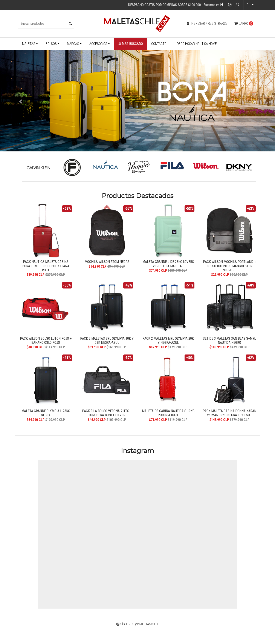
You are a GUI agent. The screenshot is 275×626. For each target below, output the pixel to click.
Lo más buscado (130, 44)
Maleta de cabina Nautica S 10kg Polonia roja (168, 413)
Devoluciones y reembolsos (173, 597)
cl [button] (249, 5)
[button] (20, 101)
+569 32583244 (111, 607)
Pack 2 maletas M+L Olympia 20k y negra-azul (168, 340)
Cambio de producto (168, 592)
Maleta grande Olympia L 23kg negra (45, 413)
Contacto (159, 44)
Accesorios (98, 44)
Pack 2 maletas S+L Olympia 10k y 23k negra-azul (107, 340)
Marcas (73, 44)
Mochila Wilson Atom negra (107, 260)
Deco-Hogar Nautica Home (197, 44)
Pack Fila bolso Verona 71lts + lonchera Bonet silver (107, 413)
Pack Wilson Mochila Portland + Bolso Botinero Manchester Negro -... (229, 264)
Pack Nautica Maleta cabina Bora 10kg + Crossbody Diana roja (46, 262)
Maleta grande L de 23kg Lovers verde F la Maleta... (168, 262)
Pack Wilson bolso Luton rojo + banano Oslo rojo (46, 340)
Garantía (160, 586)
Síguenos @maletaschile (137, 553)
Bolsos (51, 44)
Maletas (28, 44)
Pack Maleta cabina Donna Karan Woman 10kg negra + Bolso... (229, 413)
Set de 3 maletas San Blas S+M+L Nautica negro (229, 340)
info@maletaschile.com (117, 602)
